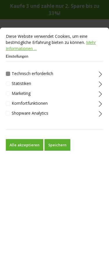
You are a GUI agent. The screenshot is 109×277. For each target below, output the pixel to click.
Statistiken (21, 90)
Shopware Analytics (30, 119)
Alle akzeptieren (25, 151)
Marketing (21, 100)
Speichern (57, 151)
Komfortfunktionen (30, 110)
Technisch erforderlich (32, 80)
